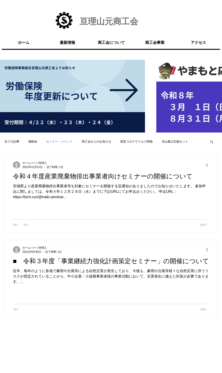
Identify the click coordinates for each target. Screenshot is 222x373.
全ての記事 (12, 141)
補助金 (32, 141)
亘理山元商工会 (109, 21)
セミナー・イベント (59, 141)
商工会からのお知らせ (96, 141)
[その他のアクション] (208, 165)
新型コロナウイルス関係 (136, 141)
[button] (212, 142)
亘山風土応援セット (175, 141)
